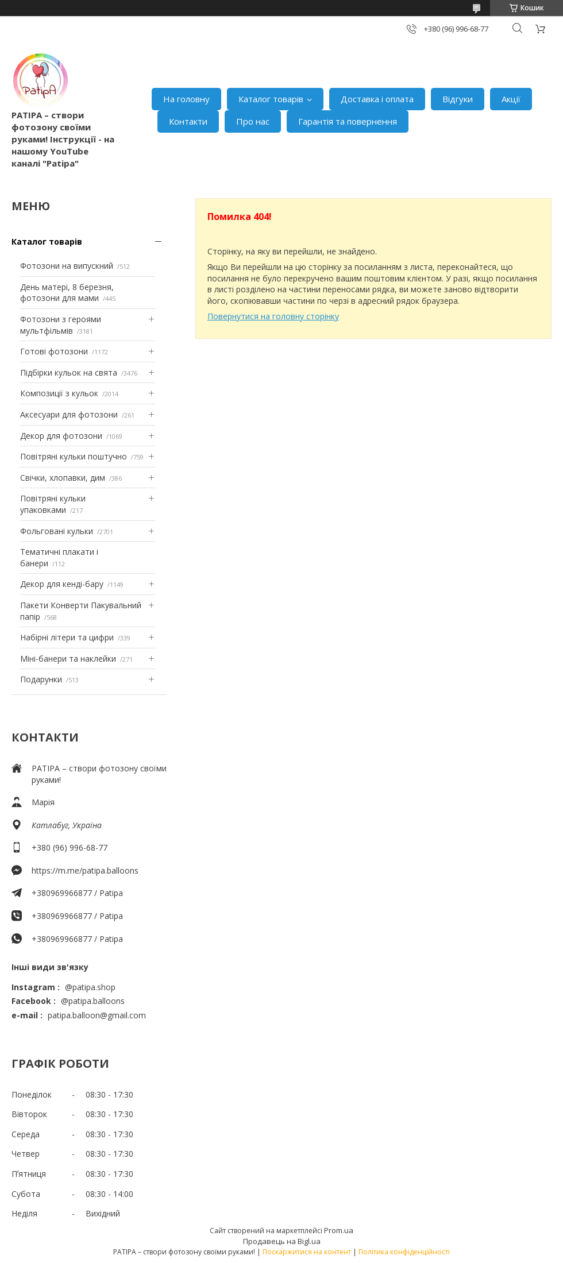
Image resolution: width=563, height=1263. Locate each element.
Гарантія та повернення (347, 121)
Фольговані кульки (56, 531)
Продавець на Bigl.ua (282, 1241)
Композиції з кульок (59, 393)
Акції (511, 99)
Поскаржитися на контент (307, 1252)
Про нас (252, 121)
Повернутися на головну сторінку (273, 316)
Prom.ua (338, 1230)
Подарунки (41, 679)
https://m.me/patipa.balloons (85, 870)
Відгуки (457, 99)
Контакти (188, 121)
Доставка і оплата (377, 99)
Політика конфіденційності (404, 1252)
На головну (186, 99)
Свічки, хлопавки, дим (62, 477)
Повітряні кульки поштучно (73, 456)
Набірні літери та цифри (67, 637)
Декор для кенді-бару (61, 583)
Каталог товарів (270, 99)
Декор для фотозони (61, 435)
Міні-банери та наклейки (68, 658)
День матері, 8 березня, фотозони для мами (67, 292)
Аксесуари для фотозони (69, 414)
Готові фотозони (54, 351)
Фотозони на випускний (66, 265)
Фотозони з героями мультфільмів (60, 325)
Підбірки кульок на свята (68, 372)
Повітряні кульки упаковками (53, 504)
